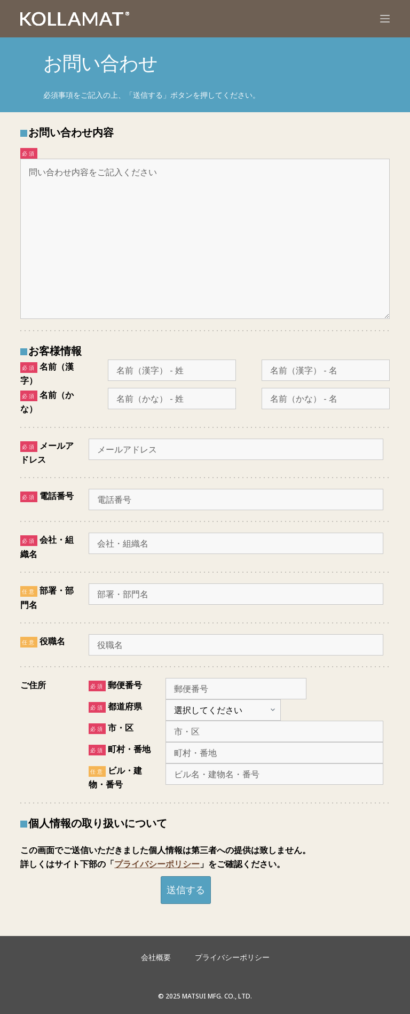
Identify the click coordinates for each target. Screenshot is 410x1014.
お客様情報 (55, 351)
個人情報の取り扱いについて (97, 823)
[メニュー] (385, 19)
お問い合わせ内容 (71, 132)
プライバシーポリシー (157, 864)
